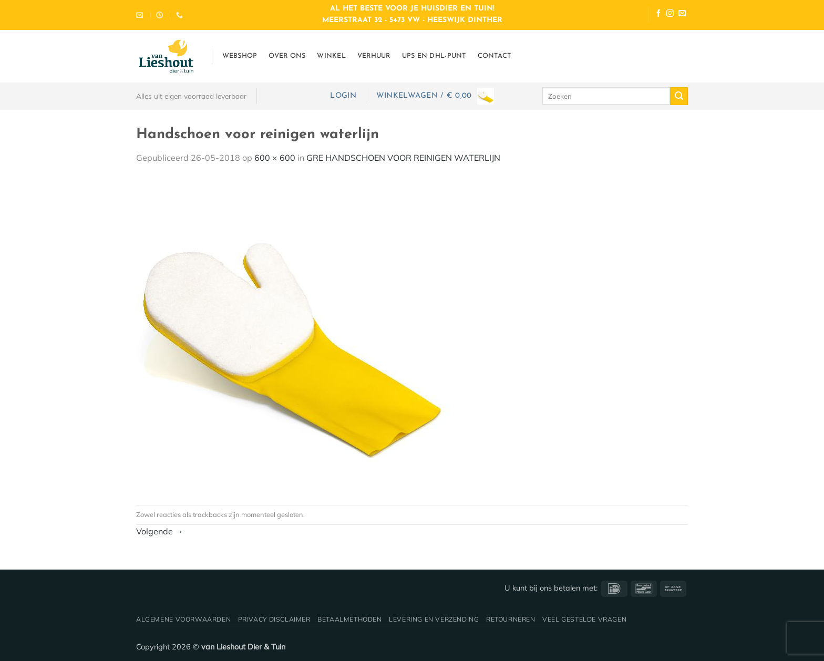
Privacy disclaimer (274, 619)
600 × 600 (274, 157)
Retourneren (510, 619)
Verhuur (373, 56)
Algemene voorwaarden (183, 619)
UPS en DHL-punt (434, 56)
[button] (343, 96)
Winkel (331, 56)
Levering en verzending (434, 619)
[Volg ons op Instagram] (670, 14)
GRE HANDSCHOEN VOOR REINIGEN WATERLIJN (403, 157)
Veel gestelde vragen (584, 619)
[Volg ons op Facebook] (658, 14)
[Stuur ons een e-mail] (682, 14)
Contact (494, 56)
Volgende (159, 531)
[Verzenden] (679, 96)
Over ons (287, 56)
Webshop (240, 56)
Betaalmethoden (349, 619)
